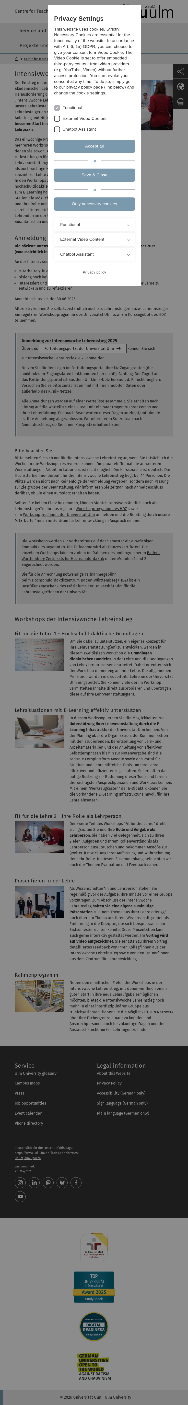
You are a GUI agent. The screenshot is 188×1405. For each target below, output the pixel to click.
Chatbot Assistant (78, 129)
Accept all (94, 146)
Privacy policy (94, 272)
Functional (71, 107)
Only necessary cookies (94, 204)
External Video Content (83, 118)
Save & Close (94, 175)
